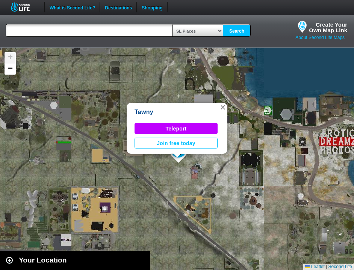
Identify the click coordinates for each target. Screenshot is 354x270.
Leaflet (314, 266)
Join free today (176, 143)
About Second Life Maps (320, 37)
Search (236, 31)
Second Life (25, 7)
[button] (222, 107)
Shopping (152, 7)
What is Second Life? (72, 7)
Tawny (144, 112)
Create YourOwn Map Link (328, 27)
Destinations (118, 7)
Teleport (176, 129)
